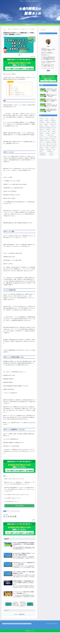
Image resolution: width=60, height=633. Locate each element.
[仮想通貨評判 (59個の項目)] (42, 140)
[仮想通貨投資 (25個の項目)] (49, 142)
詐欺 (18, 511)
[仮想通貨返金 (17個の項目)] (49, 149)
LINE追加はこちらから (30, 631)
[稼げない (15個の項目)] (53, 153)
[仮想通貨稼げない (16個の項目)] (52, 151)
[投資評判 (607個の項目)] (42, 126)
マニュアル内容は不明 (15, 91)
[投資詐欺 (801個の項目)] (48, 122)
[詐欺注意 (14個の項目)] (53, 155)
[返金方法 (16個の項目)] (43, 151)
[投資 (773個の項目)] (41, 124)
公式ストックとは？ (14, 87)
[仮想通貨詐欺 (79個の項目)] (47, 139)
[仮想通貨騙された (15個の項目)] (44, 153)
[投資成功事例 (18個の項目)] (54, 146)
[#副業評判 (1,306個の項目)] (41, 120)
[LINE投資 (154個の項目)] (43, 135)
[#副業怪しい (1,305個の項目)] (48, 120)
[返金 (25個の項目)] (41, 144)
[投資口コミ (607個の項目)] (48, 126)
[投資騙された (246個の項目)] (49, 129)
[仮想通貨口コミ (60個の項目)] (54, 139)
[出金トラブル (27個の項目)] (42, 142)
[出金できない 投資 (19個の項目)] (53, 144)
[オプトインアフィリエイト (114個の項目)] (44, 137)
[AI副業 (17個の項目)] (47, 148)
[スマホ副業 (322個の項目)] (54, 128)
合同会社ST (14, 511)
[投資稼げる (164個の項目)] (42, 133)
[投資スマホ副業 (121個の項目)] (52, 135)
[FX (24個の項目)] (44, 144)
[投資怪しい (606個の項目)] (54, 126)
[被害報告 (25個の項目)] (54, 142)
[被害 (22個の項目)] (47, 144)
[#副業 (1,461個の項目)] (48, 119)
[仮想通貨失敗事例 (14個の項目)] (44, 155)
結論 (11, 85)
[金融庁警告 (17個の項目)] (54, 148)
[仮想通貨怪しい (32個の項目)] (54, 140)
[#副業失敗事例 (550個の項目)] (42, 128)
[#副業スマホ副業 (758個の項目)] (53, 124)
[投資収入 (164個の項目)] (54, 131)
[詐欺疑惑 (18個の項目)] (42, 148)
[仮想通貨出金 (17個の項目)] (42, 149)
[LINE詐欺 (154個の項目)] (54, 133)
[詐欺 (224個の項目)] (45, 131)
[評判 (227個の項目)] (41, 131)
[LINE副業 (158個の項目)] (48, 133)
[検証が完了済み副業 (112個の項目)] (53, 137)
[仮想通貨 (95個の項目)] (41, 139)
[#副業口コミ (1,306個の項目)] (54, 119)
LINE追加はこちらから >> (30, 24)
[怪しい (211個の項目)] (49, 131)
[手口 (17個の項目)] (55, 149)
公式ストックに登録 (14, 89)
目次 (10, 81)
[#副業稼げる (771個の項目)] (46, 124)
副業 (5, 511)
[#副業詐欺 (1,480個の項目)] (42, 119)
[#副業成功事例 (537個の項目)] (49, 128)
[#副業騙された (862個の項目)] (42, 122)
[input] (48, 30)
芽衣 (48, 46)
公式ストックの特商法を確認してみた (18, 93)
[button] (56, 30)
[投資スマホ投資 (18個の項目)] (42, 146)
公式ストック (9, 511)
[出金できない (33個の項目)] (48, 140)
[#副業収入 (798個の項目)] (54, 122)
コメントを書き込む (19, 617)
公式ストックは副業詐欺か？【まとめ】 (18, 95)
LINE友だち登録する (19, 506)
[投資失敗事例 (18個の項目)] (48, 146)
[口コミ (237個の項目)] (55, 129)
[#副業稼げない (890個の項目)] (54, 120)
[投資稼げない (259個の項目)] (42, 129)
